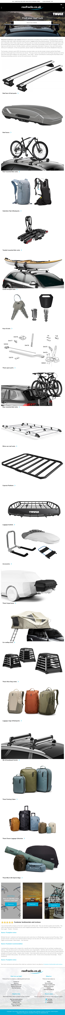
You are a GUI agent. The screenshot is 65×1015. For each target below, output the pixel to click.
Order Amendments (16, 985)
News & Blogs (49, 983)
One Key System (16, 988)
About (48, 981)
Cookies (49, 988)
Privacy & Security (49, 986)
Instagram (50, 1002)
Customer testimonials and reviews (53, 964)
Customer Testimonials (49, 985)
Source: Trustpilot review (8, 932)
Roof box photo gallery (16, 999)
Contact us (16, 981)
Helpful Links (16, 1002)
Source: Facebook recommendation (12, 944)
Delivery (16, 983)
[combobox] (32, 23)
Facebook (49, 1001)
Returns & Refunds (16, 986)
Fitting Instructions (16, 1001)
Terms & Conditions (49, 989)
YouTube (50, 999)
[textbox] (32, 23)
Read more (11, 904)
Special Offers (16, 1005)
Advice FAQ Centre (16, 1004)
